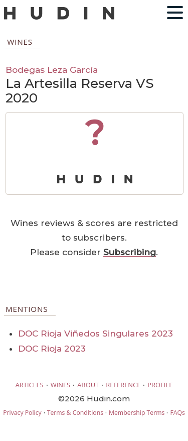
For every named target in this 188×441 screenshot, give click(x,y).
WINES (61, 384)
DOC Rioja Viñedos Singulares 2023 (95, 333)
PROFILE (159, 384)
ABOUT (88, 384)
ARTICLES (30, 384)
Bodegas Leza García (52, 69)
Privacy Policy (22, 412)
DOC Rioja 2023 (52, 349)
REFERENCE (123, 384)
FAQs (177, 412)
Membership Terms (136, 412)
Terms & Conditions (75, 412)
